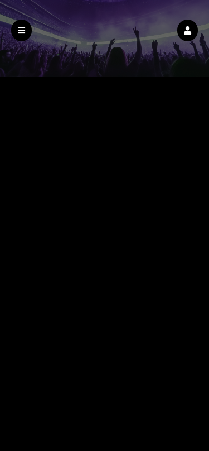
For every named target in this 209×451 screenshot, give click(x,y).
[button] (187, 30)
